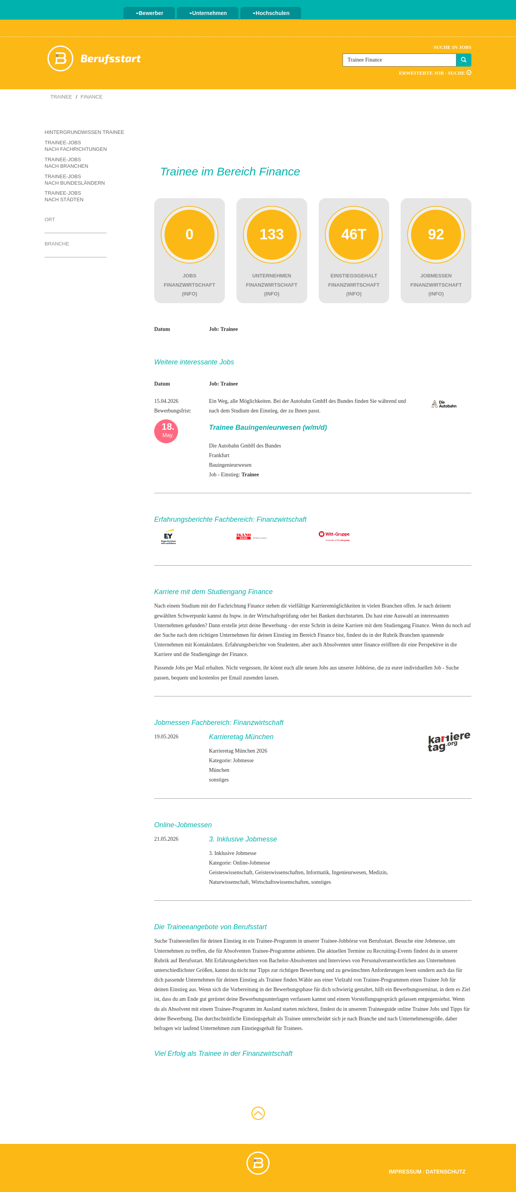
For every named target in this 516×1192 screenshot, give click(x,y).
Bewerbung (274, 625)
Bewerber (149, 13)
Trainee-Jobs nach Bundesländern (75, 180)
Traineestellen (183, 941)
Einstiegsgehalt (259, 1019)
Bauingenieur (223, 465)
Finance (92, 97)
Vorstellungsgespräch (374, 999)
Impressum (405, 1172)
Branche (57, 244)
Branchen (409, 635)
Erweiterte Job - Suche (435, 73)
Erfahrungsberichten (236, 960)
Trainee (61, 97)
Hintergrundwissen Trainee (84, 132)
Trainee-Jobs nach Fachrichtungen (76, 146)
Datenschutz (446, 1172)
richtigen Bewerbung (302, 970)
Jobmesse (435, 941)
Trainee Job (435, 980)
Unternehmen (208, 13)
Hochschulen (271, 13)
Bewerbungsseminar (415, 989)
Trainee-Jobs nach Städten (64, 196)
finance (372, 645)
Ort (50, 219)
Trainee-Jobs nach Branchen (66, 163)
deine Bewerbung (173, 1019)
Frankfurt (219, 455)
